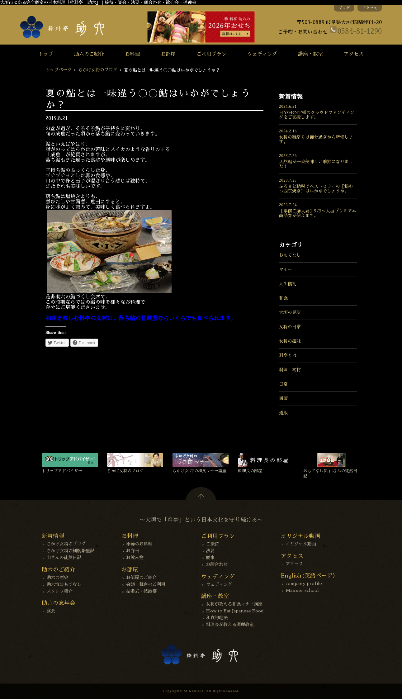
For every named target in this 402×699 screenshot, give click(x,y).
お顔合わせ (217, 564)
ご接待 (212, 544)
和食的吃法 (217, 618)
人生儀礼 (287, 284)
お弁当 (132, 551)
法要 (210, 551)
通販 (283, 398)
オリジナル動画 (301, 544)
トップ (45, 54)
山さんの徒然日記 (63, 557)
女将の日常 (290, 327)
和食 (283, 298)
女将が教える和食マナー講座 (234, 604)
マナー (285, 269)
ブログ (344, 8)
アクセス (369, 8)
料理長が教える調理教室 (230, 624)
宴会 (50, 611)
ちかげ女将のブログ (97, 70)
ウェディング (262, 54)
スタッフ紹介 (59, 591)
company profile (304, 583)
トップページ (58, 70)
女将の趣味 (290, 341)
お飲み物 (135, 557)
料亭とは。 (290, 355)
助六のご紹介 (89, 54)
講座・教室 (310, 54)
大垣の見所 (290, 312)
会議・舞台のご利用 (145, 584)
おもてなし (290, 255)
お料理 (132, 54)
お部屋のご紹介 (141, 577)
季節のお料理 (139, 544)
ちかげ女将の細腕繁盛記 (70, 551)
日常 (283, 384)
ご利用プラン (211, 54)
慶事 (210, 557)
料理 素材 (290, 370)
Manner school (302, 590)
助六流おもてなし (63, 584)
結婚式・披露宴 (141, 591)
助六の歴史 (57, 577)
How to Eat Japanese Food (235, 611)
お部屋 (168, 54)
